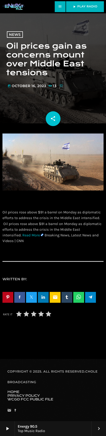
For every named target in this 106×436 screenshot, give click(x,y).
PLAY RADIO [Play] (84, 7)
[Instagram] (9, 411)
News (15, 34)
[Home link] (13, 6)
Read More (31, 235)
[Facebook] (15, 411)
